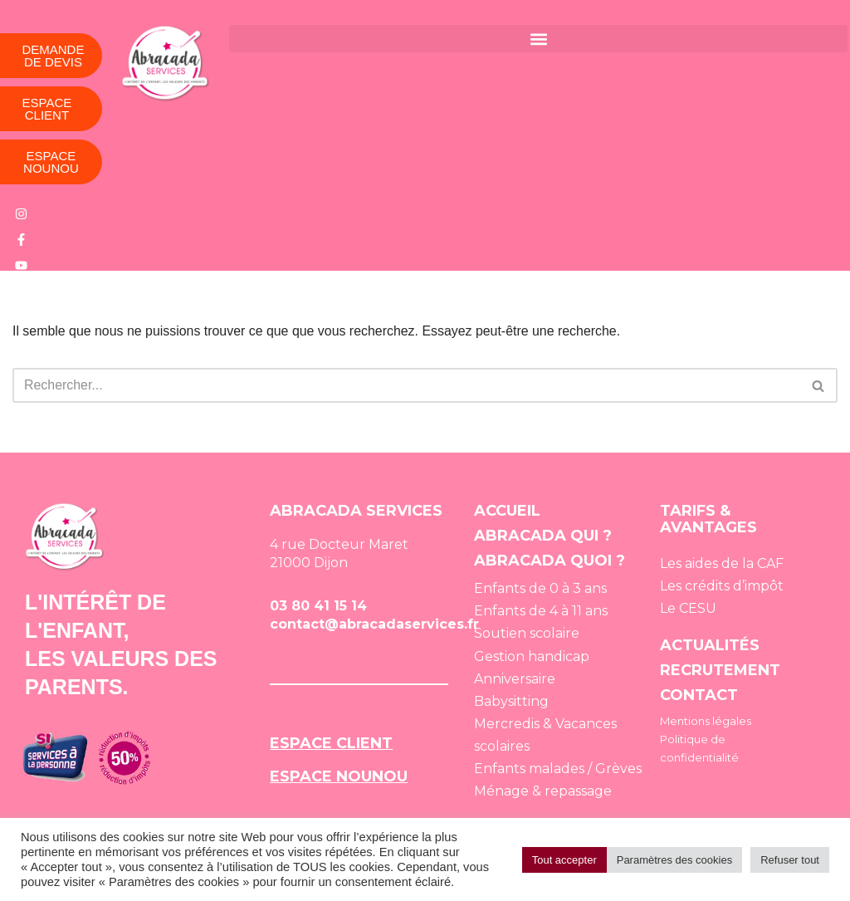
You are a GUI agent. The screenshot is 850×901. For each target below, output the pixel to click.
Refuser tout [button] (789, 860)
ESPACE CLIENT (331, 741)
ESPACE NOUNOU (339, 775)
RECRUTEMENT (720, 668)
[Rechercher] (406, 383)
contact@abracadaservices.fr (374, 622)
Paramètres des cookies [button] (674, 860)
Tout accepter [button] (564, 860)
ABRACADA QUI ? (543, 534)
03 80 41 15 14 (318, 604)
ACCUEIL (507, 509)
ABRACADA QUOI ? (549, 559)
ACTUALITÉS (710, 643)
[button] (538, 38)
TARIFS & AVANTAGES (708, 517)
